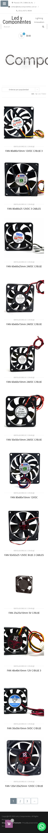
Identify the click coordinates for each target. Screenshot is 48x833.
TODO (43, 94)
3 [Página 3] (27, 801)
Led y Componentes (17, 20)
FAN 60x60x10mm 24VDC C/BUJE (24, 381)
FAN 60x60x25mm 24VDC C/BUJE (24, 266)
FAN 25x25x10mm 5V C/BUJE (24, 612)
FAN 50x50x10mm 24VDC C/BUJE (24, 439)
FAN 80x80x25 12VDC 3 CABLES (24, 208)
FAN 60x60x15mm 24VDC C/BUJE (24, 324)
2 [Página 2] (20, 801)
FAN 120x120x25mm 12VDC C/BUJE (24, 786)
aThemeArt (17, 823)
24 (39, 94)
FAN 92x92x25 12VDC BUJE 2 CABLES (24, 555)
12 (36, 94)
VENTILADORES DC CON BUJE (24, 146)
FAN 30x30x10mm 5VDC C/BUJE (24, 728)
